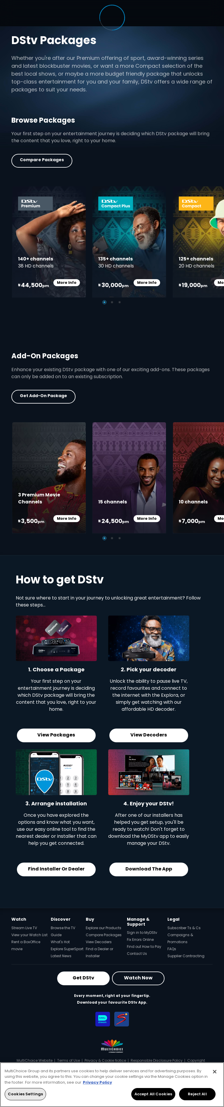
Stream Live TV (24, 927)
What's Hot (60, 941)
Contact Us (137, 953)
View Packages (56, 734)
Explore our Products (103, 927)
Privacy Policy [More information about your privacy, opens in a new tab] (97, 1082)
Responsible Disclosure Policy (157, 1060)
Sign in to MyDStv (142, 932)
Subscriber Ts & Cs (184, 927)
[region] (112, 1084)
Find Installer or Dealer (56, 869)
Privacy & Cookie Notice (105, 1060)
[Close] (214, 1071)
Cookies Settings (25, 1094)
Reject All (197, 1094)
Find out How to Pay (144, 946)
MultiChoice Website (34, 1060)
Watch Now (138, 977)
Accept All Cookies (153, 1094)
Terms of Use (68, 1060)
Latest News (61, 955)
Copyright (196, 1060)
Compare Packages (42, 160)
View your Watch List (29, 934)
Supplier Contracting (185, 955)
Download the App (148, 869)
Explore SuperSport (67, 948)
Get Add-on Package (43, 396)
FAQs (171, 948)
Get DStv (83, 977)
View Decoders (148, 734)
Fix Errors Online (140, 939)
